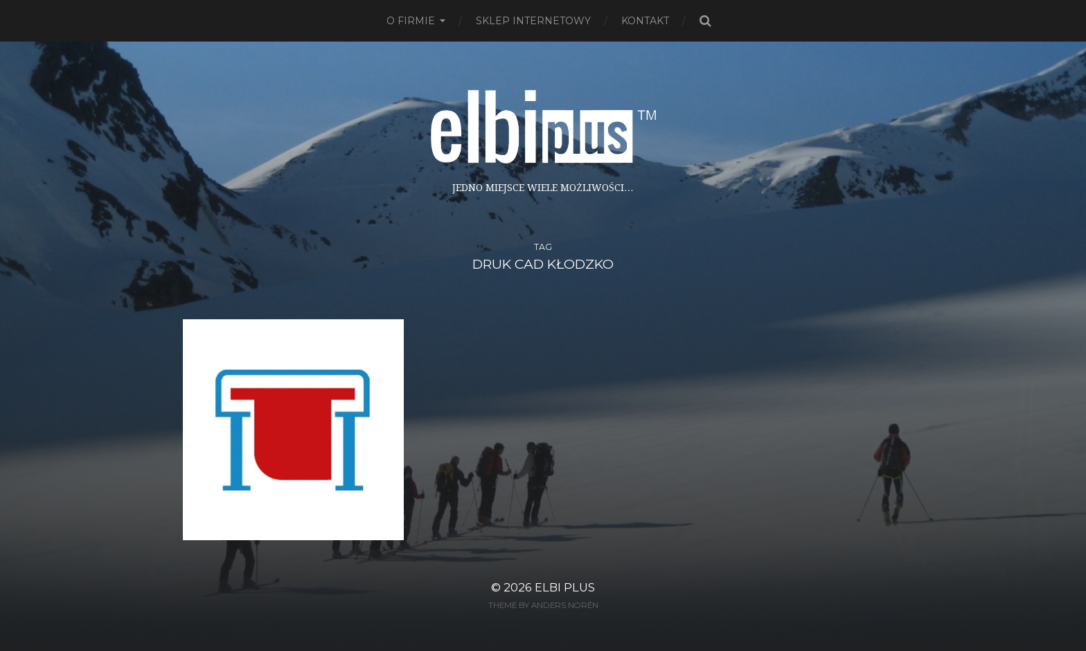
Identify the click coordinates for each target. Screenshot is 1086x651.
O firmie (410, 21)
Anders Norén (564, 605)
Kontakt (645, 21)
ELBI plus (565, 587)
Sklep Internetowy (533, 21)
